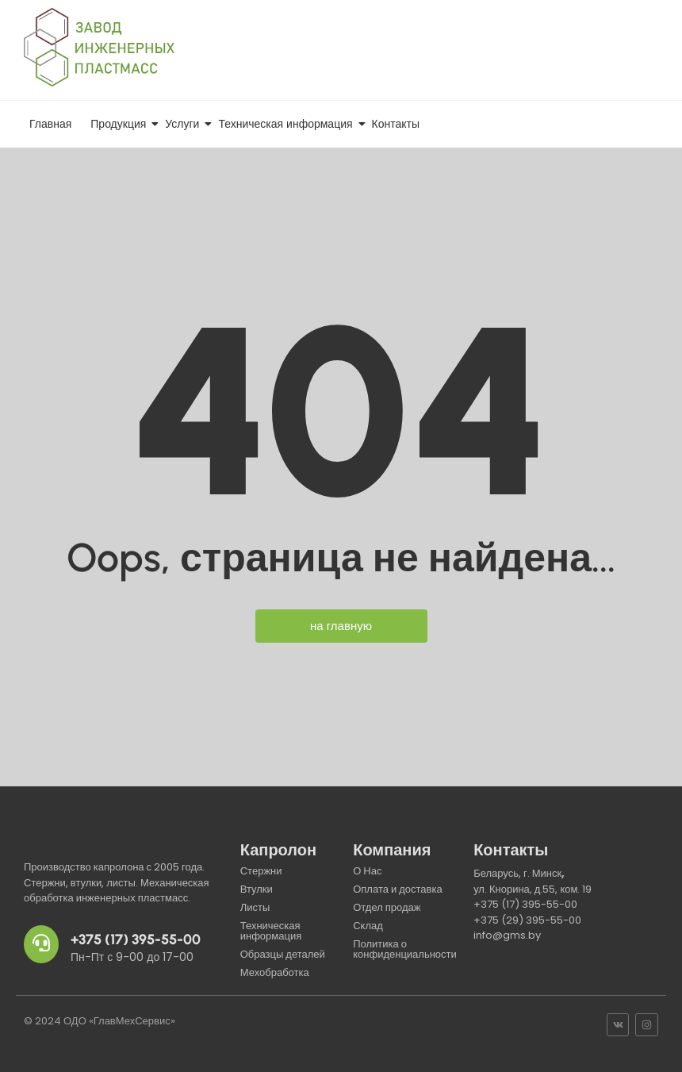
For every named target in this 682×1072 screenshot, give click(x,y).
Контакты (396, 124)
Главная (50, 124)
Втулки (256, 889)
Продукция (120, 124)
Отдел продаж (386, 907)
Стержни (261, 870)
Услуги (185, 124)
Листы (255, 907)
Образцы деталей (282, 954)
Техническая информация (288, 124)
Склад (368, 925)
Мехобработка (274, 972)
